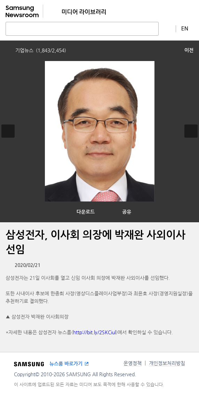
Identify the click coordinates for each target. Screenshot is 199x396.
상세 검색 (167, 28)
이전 (188, 50)
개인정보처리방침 (167, 363)
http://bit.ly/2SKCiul (94, 332)
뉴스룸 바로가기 (65, 363)
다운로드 (86, 211)
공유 (126, 211)
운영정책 (133, 363)
